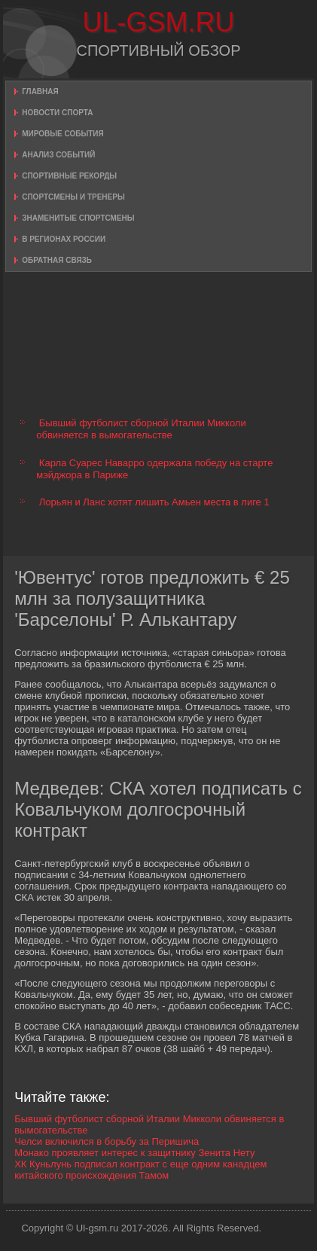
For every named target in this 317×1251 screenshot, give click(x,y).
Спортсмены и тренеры (73, 197)
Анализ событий (58, 155)
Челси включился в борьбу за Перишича (106, 1141)
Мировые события (63, 134)
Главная (40, 91)
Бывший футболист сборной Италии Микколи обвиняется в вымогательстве (140, 429)
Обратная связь (57, 260)
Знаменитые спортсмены (78, 218)
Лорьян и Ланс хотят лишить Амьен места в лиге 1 (154, 502)
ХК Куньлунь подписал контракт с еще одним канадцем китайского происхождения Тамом (140, 1169)
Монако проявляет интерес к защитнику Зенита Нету (134, 1152)
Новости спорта (57, 112)
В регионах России (63, 239)
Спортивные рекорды (69, 176)
